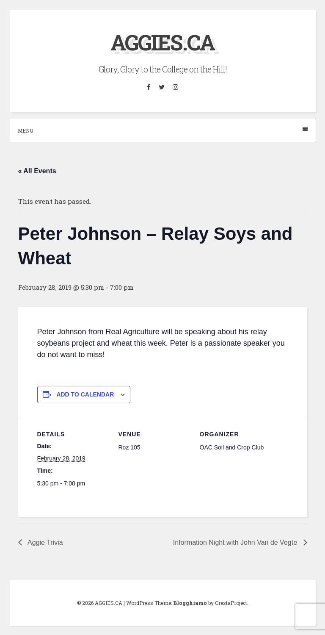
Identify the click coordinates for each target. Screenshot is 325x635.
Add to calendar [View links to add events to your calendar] (85, 394)
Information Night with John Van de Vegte (236, 542)
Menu (163, 130)
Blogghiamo (190, 602)
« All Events (37, 171)
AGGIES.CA (162, 42)
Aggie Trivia (44, 542)
